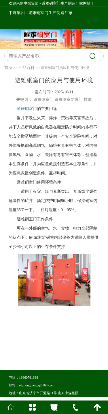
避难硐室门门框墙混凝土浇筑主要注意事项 (55, 382)
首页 (8, 68)
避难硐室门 (27, 109)
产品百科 (26, 68)
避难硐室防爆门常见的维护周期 (46, 392)
